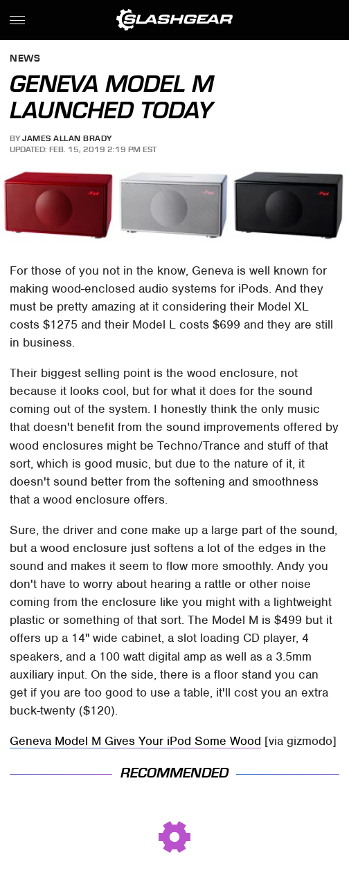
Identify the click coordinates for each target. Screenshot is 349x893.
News (25, 59)
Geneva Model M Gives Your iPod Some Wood (135, 740)
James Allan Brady (67, 138)
